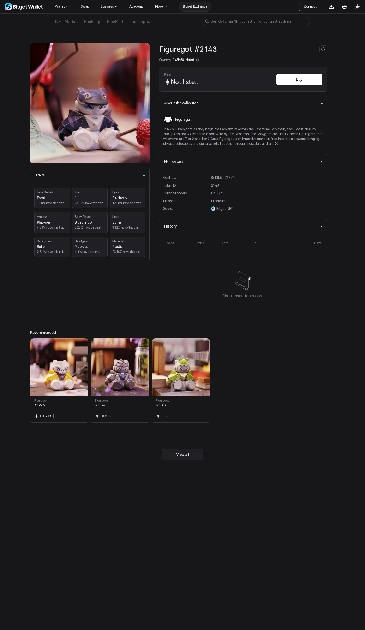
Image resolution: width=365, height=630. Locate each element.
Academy (136, 6)
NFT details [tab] (243, 161)
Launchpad (139, 21)
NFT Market (66, 21)
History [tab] (243, 226)
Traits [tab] (90, 175)
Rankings (92, 21)
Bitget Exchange (195, 6)
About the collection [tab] (243, 103)
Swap (85, 6)
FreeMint (115, 21)
